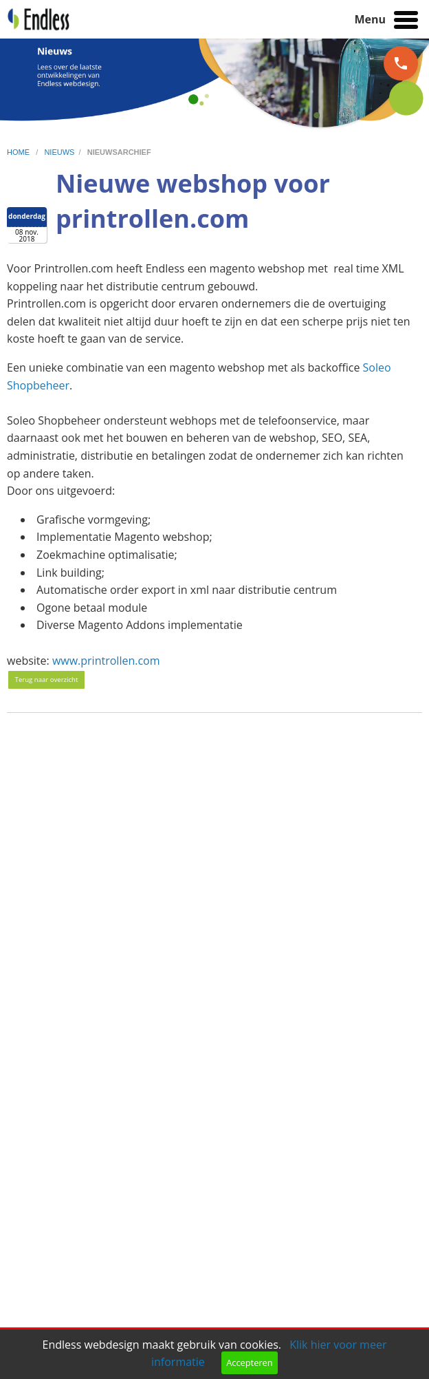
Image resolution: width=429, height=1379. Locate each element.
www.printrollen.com (106, 660)
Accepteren (249, 1362)
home (19, 152)
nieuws (59, 152)
